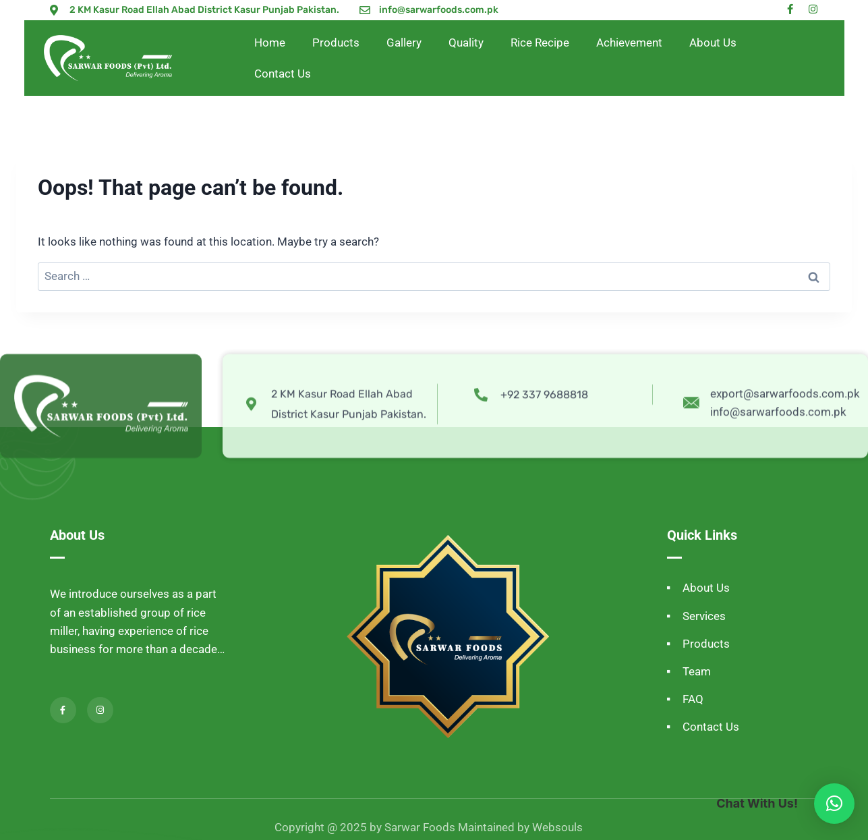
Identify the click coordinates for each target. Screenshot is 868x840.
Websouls (557, 827)
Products (335, 42)
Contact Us (282, 73)
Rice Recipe (540, 42)
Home (269, 42)
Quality (466, 42)
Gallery (404, 42)
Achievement (629, 42)
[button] (834, 803)
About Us (712, 42)
